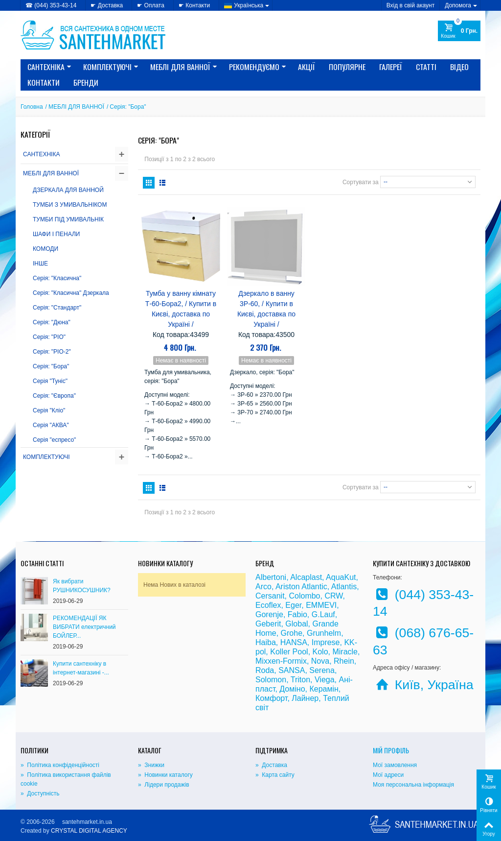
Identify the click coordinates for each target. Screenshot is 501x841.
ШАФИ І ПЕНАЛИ (56, 234)
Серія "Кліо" (49, 410)
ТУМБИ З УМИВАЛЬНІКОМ (70, 204)
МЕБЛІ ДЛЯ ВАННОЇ (183, 66)
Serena (322, 670)
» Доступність (40, 793)
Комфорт (271, 698)
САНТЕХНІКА (49, 66)
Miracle (345, 652)
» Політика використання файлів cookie (66, 779)
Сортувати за (360, 181)
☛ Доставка (107, 5)
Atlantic (314, 586)
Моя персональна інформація (413, 784)
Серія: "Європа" (54, 395)
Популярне (347, 66)
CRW (333, 596)
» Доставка (271, 765)
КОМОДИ (45, 248)
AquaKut (341, 577)
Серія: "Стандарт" (57, 307)
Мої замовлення (395, 765)
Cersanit (270, 596)
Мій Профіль (391, 750)
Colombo (304, 596)
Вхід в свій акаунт (411, 5)
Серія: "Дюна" (51, 322)
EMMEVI (321, 605)
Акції (306, 66)
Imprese (326, 642)
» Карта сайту (275, 774)
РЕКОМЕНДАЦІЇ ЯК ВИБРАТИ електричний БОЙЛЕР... (84, 627)
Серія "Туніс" (50, 381)
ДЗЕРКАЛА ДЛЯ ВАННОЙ (68, 190)
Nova (320, 661)
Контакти (43, 82)
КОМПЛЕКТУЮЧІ (110, 66)
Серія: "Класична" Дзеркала (71, 292)
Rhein (344, 661)
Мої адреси (388, 774)
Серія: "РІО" (49, 337)
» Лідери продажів (163, 784)
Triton (300, 679)
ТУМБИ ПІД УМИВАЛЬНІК (68, 219)
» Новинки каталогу (165, 774)
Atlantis (344, 586)
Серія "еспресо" (54, 439)
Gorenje (269, 614)
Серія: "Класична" (57, 278)
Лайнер (305, 698)
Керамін (323, 689)
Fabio (297, 614)
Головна (32, 106)
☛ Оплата (150, 5)
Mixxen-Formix (281, 661)
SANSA (291, 670)
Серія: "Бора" (51, 366)
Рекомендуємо (257, 66)
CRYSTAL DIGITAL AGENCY (89, 830)
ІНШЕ (40, 263)
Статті (426, 66)
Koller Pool (289, 652)
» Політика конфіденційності (60, 765)
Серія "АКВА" (51, 425)
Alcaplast (306, 577)
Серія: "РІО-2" (52, 351)
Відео (459, 66)
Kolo (320, 652)
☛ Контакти (194, 5)
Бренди (85, 82)
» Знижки (151, 765)
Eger (293, 605)
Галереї (390, 66)
